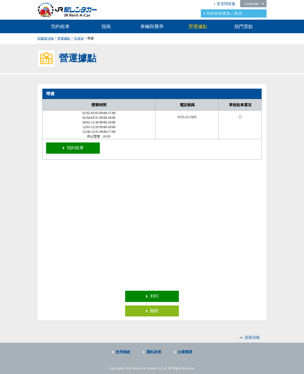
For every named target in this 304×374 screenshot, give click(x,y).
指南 (106, 26)
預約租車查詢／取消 (224, 13)
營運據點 (197, 26)
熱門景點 (243, 26)
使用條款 (123, 349)
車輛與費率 (152, 26)
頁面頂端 (252, 335)
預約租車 (60, 26)
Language (251, 3)
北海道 (79, 38)
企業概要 (184, 349)
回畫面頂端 (45, 38)
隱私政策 (153, 349)
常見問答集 (226, 4)
